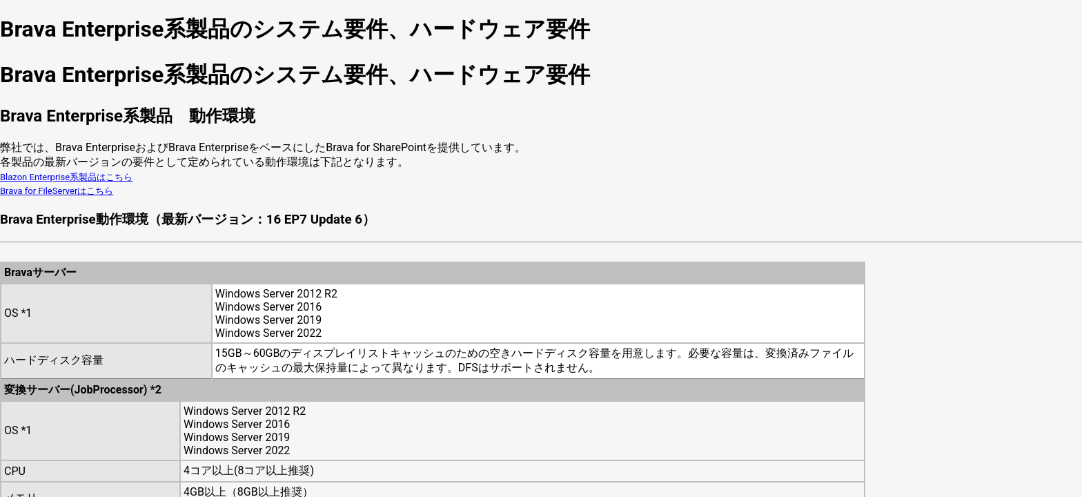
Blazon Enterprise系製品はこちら (66, 177)
